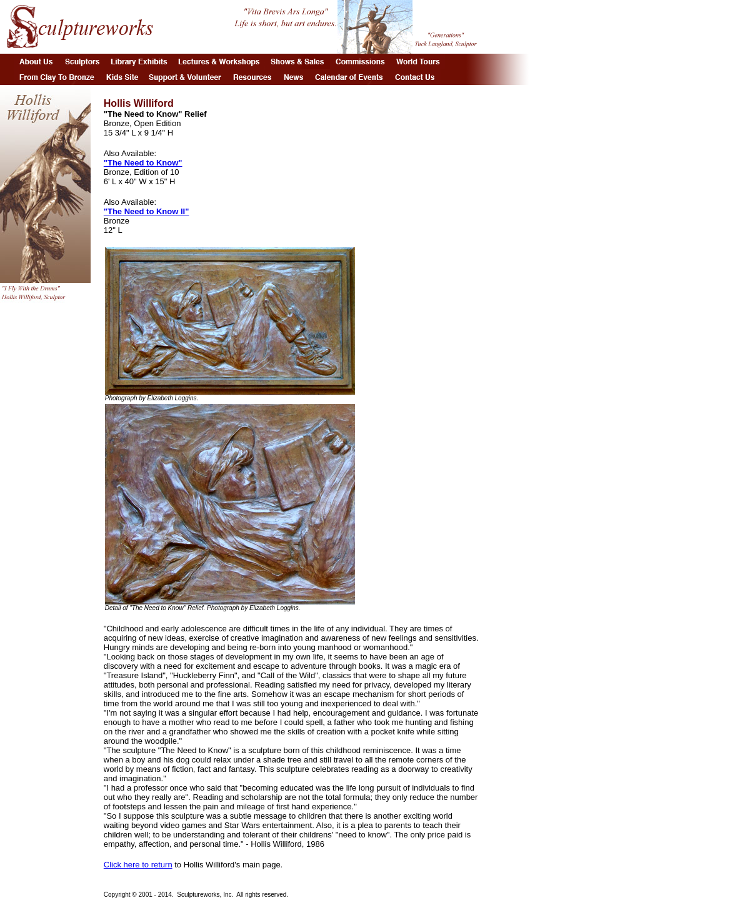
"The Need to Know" (143, 162)
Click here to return (138, 864)
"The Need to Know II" (146, 211)
